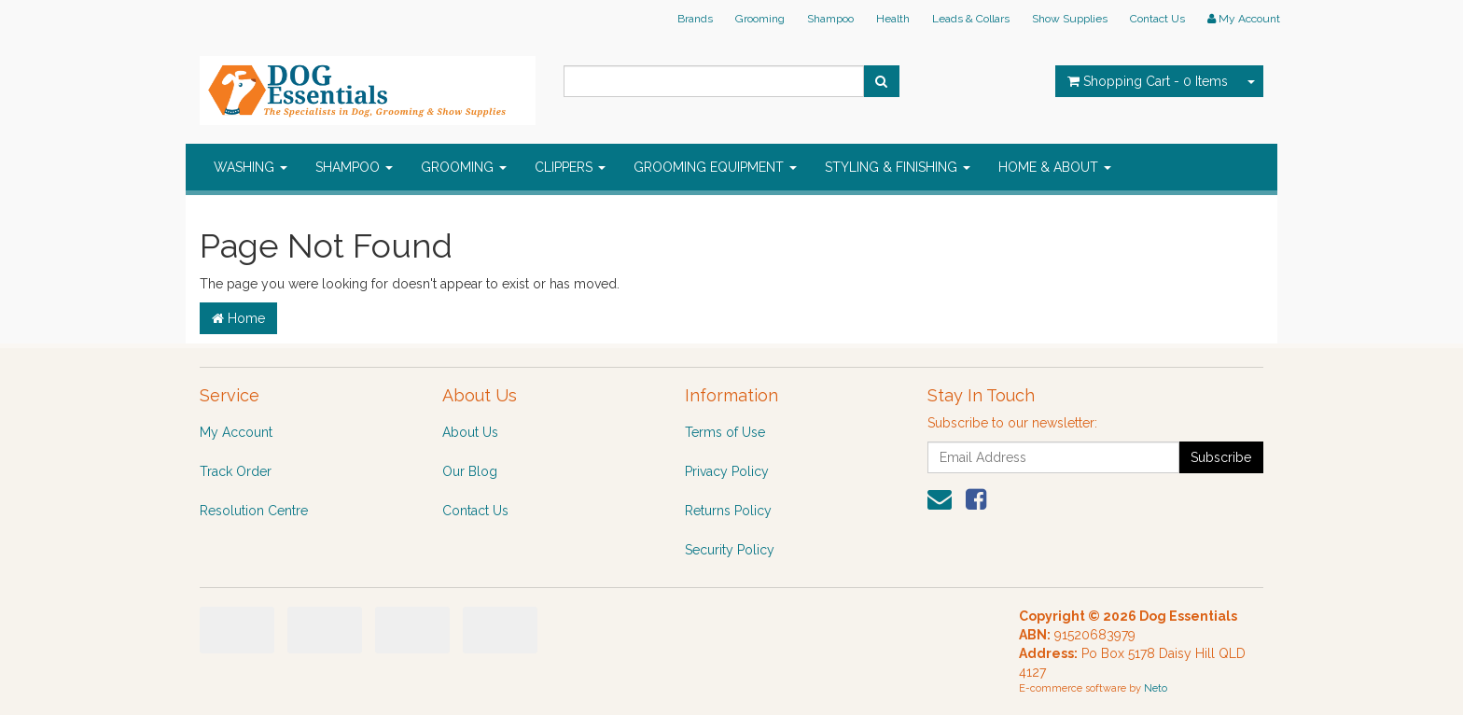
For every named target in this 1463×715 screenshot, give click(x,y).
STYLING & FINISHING (897, 167)
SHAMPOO (354, 167)
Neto (1155, 688)
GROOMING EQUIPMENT (715, 167)
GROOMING (464, 167)
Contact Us (1157, 18)
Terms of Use (725, 432)
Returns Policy (728, 510)
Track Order (236, 471)
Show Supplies (1070, 18)
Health (893, 18)
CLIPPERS (570, 167)
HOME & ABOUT (1054, 167)
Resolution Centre (254, 510)
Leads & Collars (971, 18)
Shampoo (830, 18)
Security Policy (729, 549)
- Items (1147, 81)
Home (238, 318)
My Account (236, 432)
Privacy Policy (727, 471)
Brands (695, 18)
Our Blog (469, 471)
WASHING (250, 167)
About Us (470, 432)
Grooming (760, 18)
